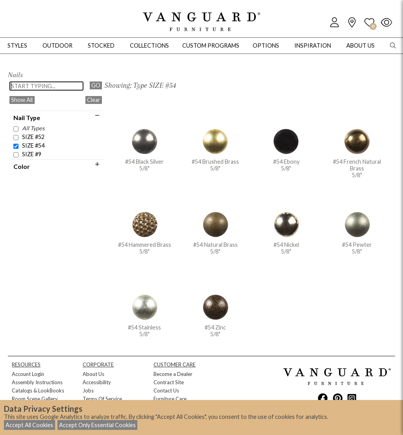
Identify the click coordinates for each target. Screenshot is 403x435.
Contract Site (168, 382)
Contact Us (166, 390)
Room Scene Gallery (35, 399)
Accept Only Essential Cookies (97, 425)
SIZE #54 (33, 145)
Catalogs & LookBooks (38, 390)
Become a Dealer (172, 374)
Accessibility (97, 382)
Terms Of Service (102, 399)
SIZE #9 (31, 154)
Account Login (28, 374)
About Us (93, 374)
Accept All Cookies (29, 425)
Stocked (101, 45)
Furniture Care (170, 399)
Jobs (88, 390)
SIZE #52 (33, 136)
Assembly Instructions (37, 382)
